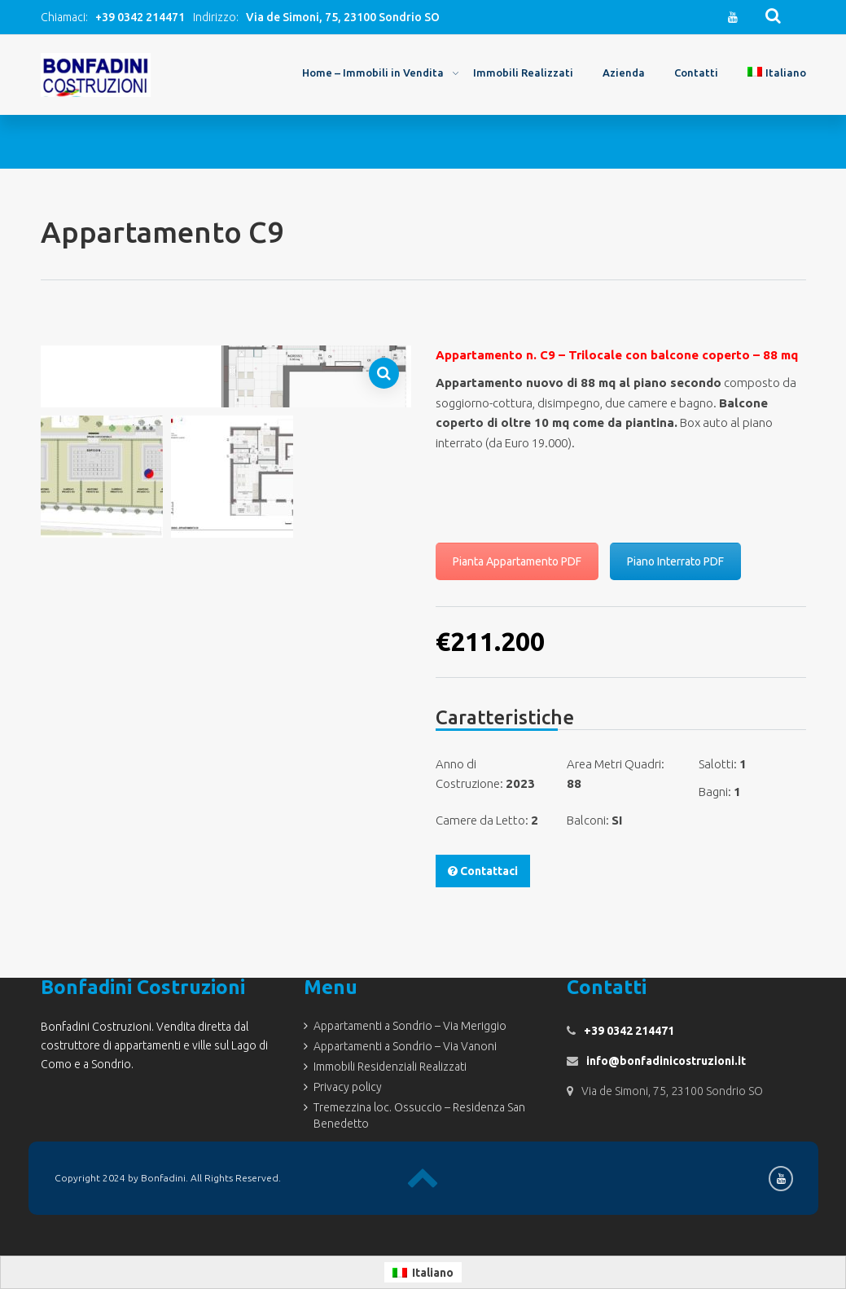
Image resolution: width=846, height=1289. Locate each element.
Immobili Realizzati (523, 72)
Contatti (696, 72)
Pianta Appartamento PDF (517, 561)
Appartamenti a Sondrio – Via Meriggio (409, 1025)
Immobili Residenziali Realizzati (390, 1066)
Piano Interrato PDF (675, 561)
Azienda (624, 72)
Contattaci (483, 871)
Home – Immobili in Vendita (373, 72)
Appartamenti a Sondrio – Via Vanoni (405, 1046)
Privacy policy (347, 1086)
